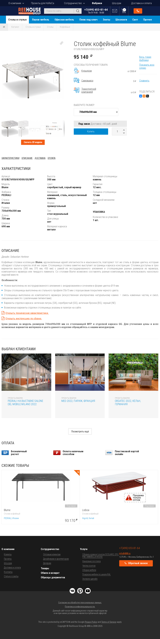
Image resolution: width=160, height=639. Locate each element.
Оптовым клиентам (51, 554)
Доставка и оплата (141, 3)
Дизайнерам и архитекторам (56, 559)
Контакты (8, 572)
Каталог (15, 26)
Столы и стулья (17, 19)
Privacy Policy (91, 622)
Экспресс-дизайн (90, 579)
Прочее (147, 19)
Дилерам (47, 563)
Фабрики (97, 3)
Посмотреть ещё (80, 431)
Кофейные (65, 26)
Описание (27, 158)
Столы (50, 26)
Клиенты (8, 554)
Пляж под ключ (88, 19)
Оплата (51, 158)
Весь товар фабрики (145, 58)
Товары (45, 568)
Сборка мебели (89, 570)
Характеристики (10, 158)
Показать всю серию (146, 66)
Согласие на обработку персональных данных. (80, 602)
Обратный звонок (138, 11)
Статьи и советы (11, 576)
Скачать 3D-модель (33, 142)
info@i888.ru (124, 553)
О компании (14, 3)
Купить (91, 131)
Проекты (8, 559)
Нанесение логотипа (91, 561)
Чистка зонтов (88, 565)
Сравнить (144, 80)
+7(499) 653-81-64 (96, 11)
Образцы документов (53, 577)
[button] (61, 43)
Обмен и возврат (50, 572)
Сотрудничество (73, 3)
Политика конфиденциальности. (80, 606)
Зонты (106, 19)
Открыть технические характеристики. (27, 313)
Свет (135, 19)
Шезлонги (121, 19)
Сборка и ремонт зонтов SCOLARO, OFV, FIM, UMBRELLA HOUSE (100, 555)
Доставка (40, 158)
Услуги (83, 549)
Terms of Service (108, 622)
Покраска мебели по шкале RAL (96, 574)
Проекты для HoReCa (42, 3)
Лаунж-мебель (40, 19)
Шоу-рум (116, 3)
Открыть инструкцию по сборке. (23, 318)
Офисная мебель (64, 19)
